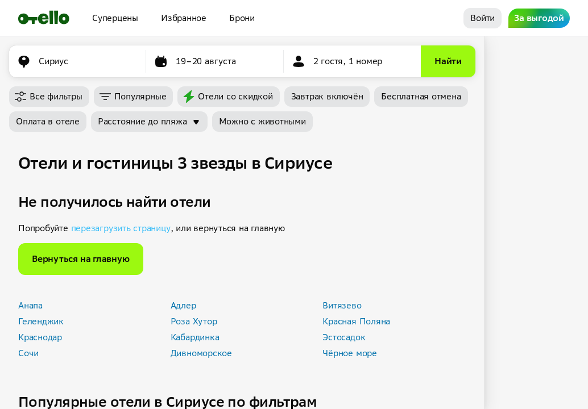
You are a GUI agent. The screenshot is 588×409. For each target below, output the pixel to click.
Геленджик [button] (41, 321)
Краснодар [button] (40, 337)
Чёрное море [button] (349, 353)
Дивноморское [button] (201, 353)
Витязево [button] (341, 305)
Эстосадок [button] (343, 337)
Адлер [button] (183, 305)
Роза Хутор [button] (194, 321)
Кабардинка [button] (195, 337)
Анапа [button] (30, 305)
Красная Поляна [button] (356, 321)
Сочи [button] (28, 353)
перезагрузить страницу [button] (121, 228)
